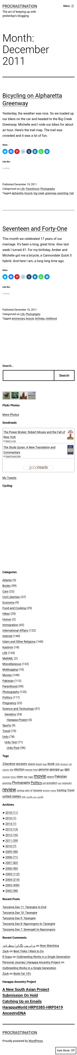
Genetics (10, 714)
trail (71, 193)
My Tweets (9, 478)
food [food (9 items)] (35, 769)
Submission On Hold (20, 995)
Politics (7, 697)
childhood (51, 318)
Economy (8, 602)
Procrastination (19, 6)
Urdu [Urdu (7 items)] (24, 797)
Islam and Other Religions (19, 641)
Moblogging (10, 669)
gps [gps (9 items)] (62, 769)
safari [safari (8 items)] (27, 790)
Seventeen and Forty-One (34, 228)
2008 (11, 857)
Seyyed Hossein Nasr (13, 456)
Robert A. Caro (11, 441)
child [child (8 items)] (57, 764)
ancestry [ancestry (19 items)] (21, 763)
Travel (6, 731)
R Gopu (7, 956)
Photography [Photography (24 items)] (21, 783)
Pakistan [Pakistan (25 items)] (61, 776)
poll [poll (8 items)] (44, 783)
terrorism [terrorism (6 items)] (46, 790)
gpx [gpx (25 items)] (67, 769)
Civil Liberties (11, 597)
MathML (7, 658)
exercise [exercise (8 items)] (29, 770)
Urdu (5, 736)
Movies (7, 675)
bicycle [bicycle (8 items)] (39, 764)
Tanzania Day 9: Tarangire (19, 918)
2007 (11, 862)
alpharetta (17, 193)
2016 (10, 818)
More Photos (10, 414)
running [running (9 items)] (20, 790)
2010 (10, 846)
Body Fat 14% (22, 973)
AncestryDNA (14, 1013)
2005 (12, 874)
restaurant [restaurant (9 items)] (66, 783)
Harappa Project (17, 720)
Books (6, 585)
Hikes (6, 613)
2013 (11, 829)
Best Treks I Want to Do (28, 951)
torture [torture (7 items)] (53, 790)
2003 (12, 885)
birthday (39, 318)
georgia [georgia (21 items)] (54, 769)
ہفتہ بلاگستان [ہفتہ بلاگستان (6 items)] (31, 797)
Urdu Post (13, 747)
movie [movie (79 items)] (40, 776)
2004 (12, 879)
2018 (11, 812)
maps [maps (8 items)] (30, 777)
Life (22, 188)
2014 (10, 823)
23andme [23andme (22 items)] (8, 764)
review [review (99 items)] (9, 789)
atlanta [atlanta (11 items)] (31, 764)
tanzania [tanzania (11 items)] (37, 790)
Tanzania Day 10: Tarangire (19, 912)
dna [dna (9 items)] (11, 769)
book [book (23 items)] (51, 764)
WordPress (36, 1041)
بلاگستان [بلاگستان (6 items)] (40, 797)
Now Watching (49, 945)
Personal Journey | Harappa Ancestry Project (31, 962)
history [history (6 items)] (13, 777)
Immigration (10, 625)
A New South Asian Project (25, 989)
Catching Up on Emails (22, 1001)
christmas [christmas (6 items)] (64, 764)
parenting (62, 193)
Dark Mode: (66, 1050)
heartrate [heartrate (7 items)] (6, 777)
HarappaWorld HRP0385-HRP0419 (32, 1007)
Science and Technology (18, 708)
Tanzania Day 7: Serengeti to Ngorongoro (28, 929)
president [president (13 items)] (52, 782)
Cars (5, 591)
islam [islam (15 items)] (20, 776)
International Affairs (15, 630)
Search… (8, 365)
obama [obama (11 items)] (50, 776)
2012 (11, 835)
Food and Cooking (14, 608)
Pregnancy (9, 703)
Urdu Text (11, 742)
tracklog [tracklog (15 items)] (61, 790)
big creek (39, 193)
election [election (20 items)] (19, 769)
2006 (11, 868)
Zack (5, 951)
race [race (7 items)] (59, 783)
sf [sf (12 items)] (31, 790)
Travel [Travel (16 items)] (70, 790)
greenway (50, 193)
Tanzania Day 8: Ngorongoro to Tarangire (28, 923)
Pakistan (8, 680)
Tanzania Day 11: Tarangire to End (24, 907)
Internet (7, 636)
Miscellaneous (11, 664)
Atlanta (7, 580)
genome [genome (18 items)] (43, 769)
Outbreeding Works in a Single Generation (43, 956)
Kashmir (7, 647)
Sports (6, 725)
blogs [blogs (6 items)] (45, 764)
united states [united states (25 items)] (11, 796)
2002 (11, 890)
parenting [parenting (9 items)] (6, 783)
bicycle (28, 193)
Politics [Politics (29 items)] (36, 783)
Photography (47, 188)
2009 (11, 851)
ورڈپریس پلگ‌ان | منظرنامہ (18, 945)
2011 (11, 840)
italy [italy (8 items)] (25, 777)
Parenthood (32, 188)
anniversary (18, 318)
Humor (6, 619)
